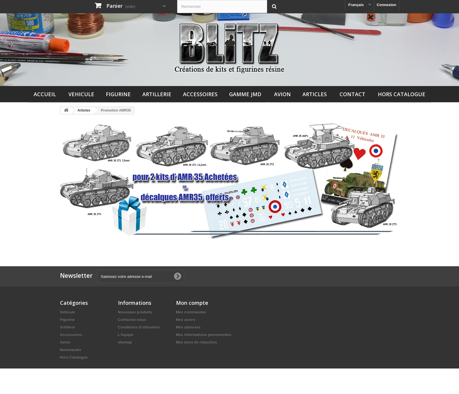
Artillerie (156, 94)
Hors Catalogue (401, 94)
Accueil (45, 94)
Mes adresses (188, 327)
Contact (352, 94)
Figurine (118, 94)
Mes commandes (191, 312)
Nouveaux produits (135, 312)
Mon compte (192, 302)
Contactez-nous (132, 320)
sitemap (125, 342)
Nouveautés (70, 350)
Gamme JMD (245, 94)
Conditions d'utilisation (139, 327)
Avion (282, 94)
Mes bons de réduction (196, 342)
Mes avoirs (185, 320)
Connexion (386, 5)
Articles (314, 94)
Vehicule (81, 94)
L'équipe (125, 335)
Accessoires (200, 94)
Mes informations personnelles (203, 335)
